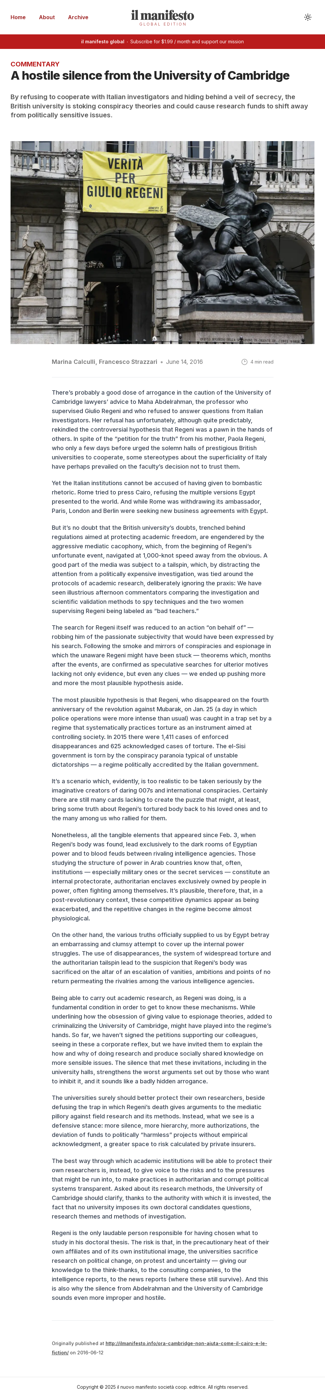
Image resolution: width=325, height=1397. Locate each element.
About (47, 17)
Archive (78, 17)
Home (18, 17)
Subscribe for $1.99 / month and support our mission (162, 41)
